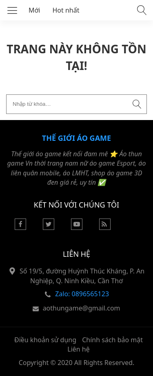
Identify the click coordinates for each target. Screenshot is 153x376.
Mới (34, 10)
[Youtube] (76, 227)
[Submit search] (137, 104)
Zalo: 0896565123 (82, 293)
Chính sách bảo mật (112, 339)
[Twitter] (48, 227)
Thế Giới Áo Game (76, 138)
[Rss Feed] (105, 227)
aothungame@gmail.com (81, 308)
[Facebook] (20, 227)
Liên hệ (78, 349)
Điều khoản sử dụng (45, 339)
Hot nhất (66, 10)
